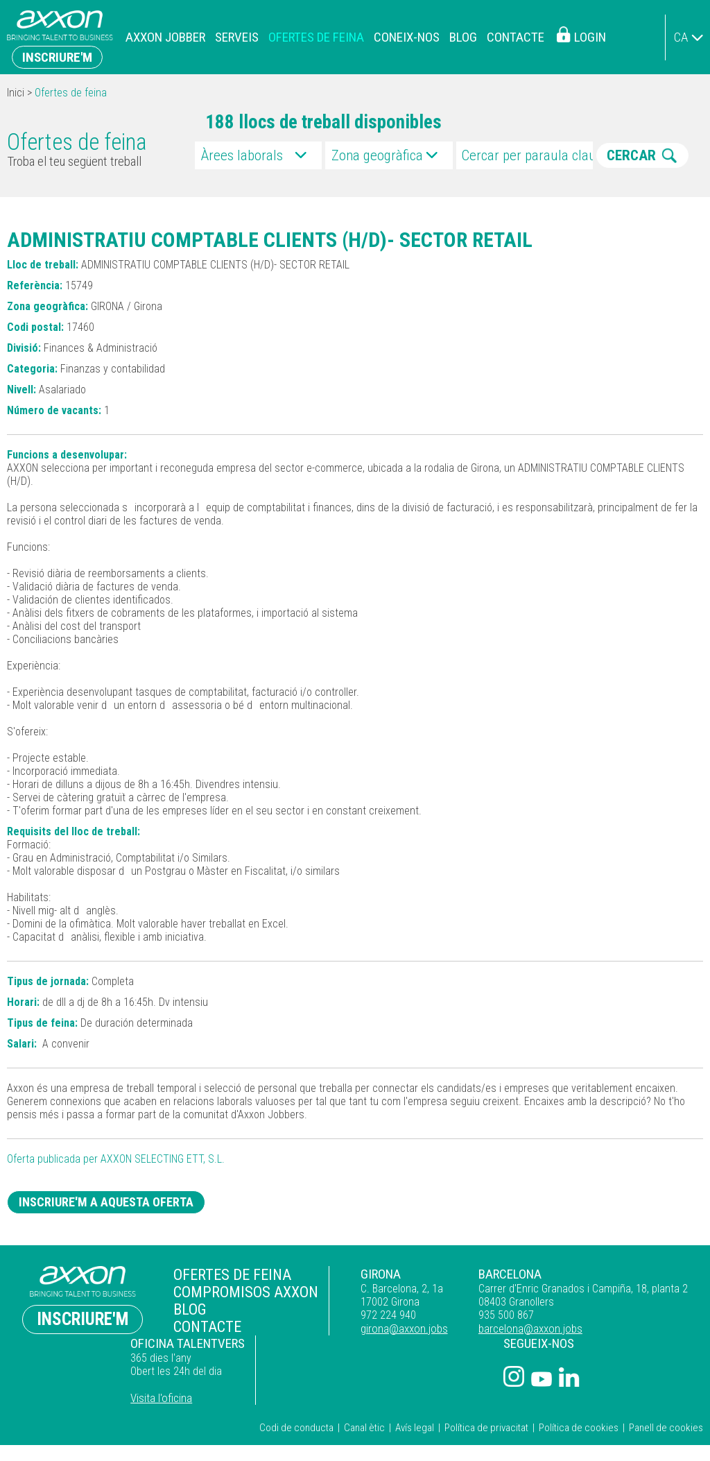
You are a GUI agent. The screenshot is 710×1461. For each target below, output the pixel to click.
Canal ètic (364, 1413)
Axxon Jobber (165, 37)
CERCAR (631, 155)
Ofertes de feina (316, 37)
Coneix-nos (407, 37)
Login (590, 37)
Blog (463, 37)
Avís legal (414, 1413)
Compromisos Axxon (185, 1291)
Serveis (237, 37)
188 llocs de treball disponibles (323, 122)
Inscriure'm (57, 57)
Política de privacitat (486, 1413)
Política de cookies (578, 1413)
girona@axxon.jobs (305, 1329)
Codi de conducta (296, 1413)
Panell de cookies (666, 1413)
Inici (15, 92)
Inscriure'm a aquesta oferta (117, 1203)
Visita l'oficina (604, 1329)
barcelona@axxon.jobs (407, 1329)
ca (681, 37)
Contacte (515, 37)
